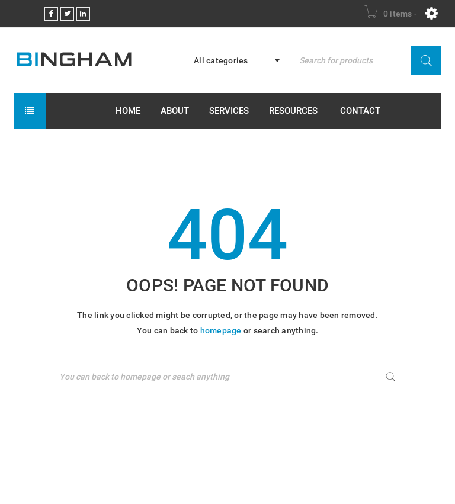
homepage (221, 330)
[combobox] (236, 60)
